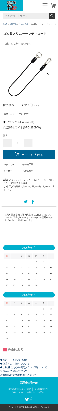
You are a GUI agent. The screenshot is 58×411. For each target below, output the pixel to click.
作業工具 (13, 24)
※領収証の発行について (13, 371)
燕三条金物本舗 (29, 382)
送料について (18, 392)
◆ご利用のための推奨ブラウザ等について (23, 367)
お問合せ (42, 392)
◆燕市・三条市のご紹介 (13, 360)
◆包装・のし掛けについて (15, 363)
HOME (4, 24)
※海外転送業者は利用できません (18, 375)
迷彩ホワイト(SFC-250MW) (23, 127)
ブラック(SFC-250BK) (20, 121)
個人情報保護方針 (41, 389)
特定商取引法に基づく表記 (20, 389)
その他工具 (23, 24)
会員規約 (30, 392)
